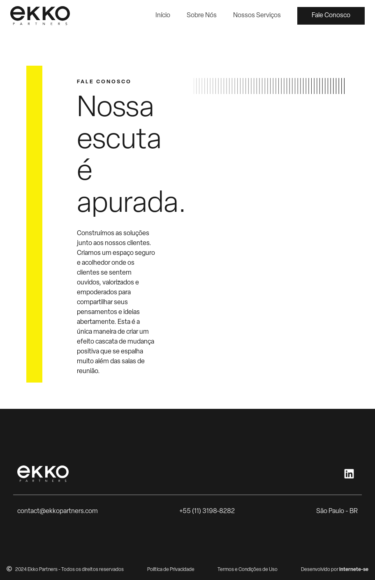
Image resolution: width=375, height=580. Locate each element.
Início (162, 15)
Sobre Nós (202, 15)
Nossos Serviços (257, 15)
